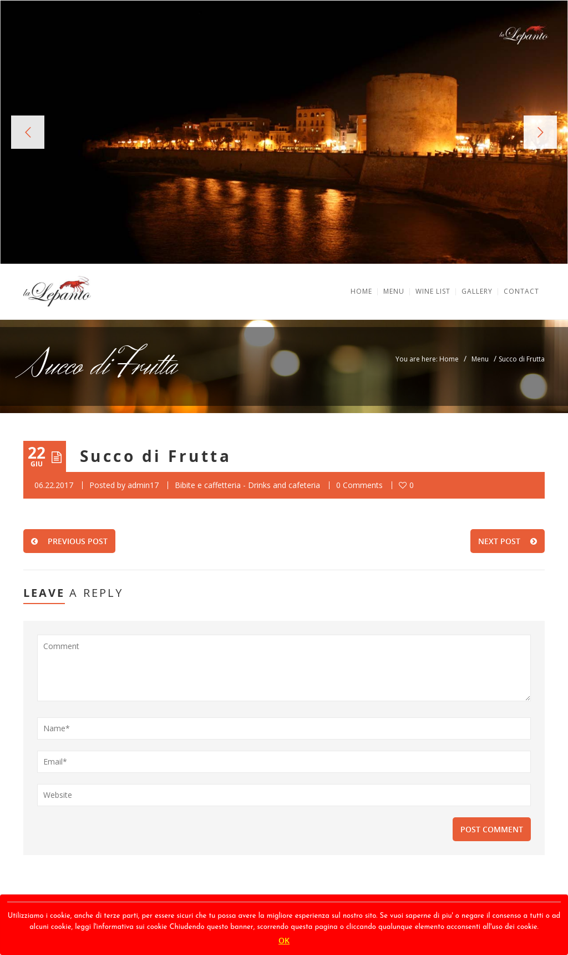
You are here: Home (427, 359)
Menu (480, 359)
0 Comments (359, 485)
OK (284, 940)
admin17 (143, 485)
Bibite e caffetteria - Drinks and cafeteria (247, 485)
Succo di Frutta (155, 456)
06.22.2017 (53, 485)
